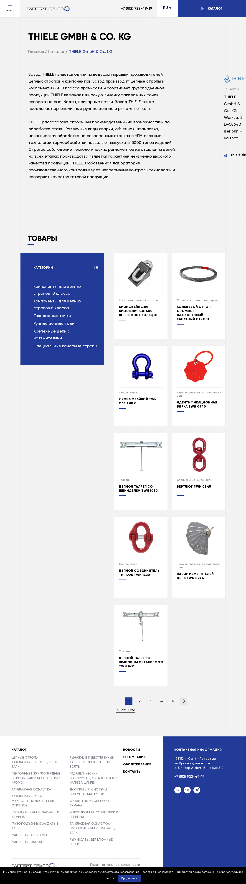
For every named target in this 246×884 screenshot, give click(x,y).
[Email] (177, 790)
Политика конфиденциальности (115, 864)
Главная (36, 52)
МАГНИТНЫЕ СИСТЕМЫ (29, 835)
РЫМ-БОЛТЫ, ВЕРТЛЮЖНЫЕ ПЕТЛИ (91, 842)
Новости (131, 749)
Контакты (132, 771)
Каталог (56, 52)
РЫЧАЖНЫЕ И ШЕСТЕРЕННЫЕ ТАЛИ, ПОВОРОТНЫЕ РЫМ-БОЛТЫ (92, 762)
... (161, 701)
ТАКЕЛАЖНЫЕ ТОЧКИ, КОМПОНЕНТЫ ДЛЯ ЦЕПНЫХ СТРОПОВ (33, 801)
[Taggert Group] (33, 865)
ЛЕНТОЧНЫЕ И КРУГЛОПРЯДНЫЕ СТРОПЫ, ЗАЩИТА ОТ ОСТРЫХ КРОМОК (36, 778)
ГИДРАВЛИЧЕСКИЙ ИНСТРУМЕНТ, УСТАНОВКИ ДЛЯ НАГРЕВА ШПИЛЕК (94, 778)
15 (172, 701)
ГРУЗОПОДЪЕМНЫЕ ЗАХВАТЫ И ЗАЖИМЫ (35, 815)
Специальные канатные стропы (65, 346)
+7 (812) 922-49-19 (136, 8)
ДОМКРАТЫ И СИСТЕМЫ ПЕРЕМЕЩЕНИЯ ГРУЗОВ (88, 792)
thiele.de (238, 155)
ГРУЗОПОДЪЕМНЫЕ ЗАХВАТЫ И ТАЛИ (35, 826)
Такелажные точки (52, 316)
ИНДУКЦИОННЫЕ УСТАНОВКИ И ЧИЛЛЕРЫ (94, 815)
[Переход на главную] (48, 9)
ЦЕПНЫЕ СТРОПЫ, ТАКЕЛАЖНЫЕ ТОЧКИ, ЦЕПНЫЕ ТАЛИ (35, 762)
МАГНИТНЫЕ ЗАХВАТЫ (28, 842)
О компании (134, 757)
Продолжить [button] (129, 878)
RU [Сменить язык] (165, 8)
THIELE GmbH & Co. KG (91, 52)
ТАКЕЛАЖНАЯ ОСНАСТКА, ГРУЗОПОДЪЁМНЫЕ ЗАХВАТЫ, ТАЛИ (92, 828)
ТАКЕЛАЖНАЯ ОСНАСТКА (31, 789)
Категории (43, 267)
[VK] (187, 790)
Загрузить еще (125, 709)
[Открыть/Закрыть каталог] (212, 8)
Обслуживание (137, 764)
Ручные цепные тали (53, 324)
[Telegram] (196, 790)
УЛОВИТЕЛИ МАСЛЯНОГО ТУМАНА (89, 803)
